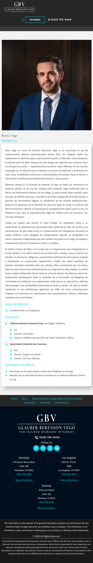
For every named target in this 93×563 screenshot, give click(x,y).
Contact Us (45, 402)
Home (14, 398)
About (24, 398)
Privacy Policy (62, 402)
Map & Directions (24, 480)
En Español (35, 20)
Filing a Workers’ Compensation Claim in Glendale (57, 398)
